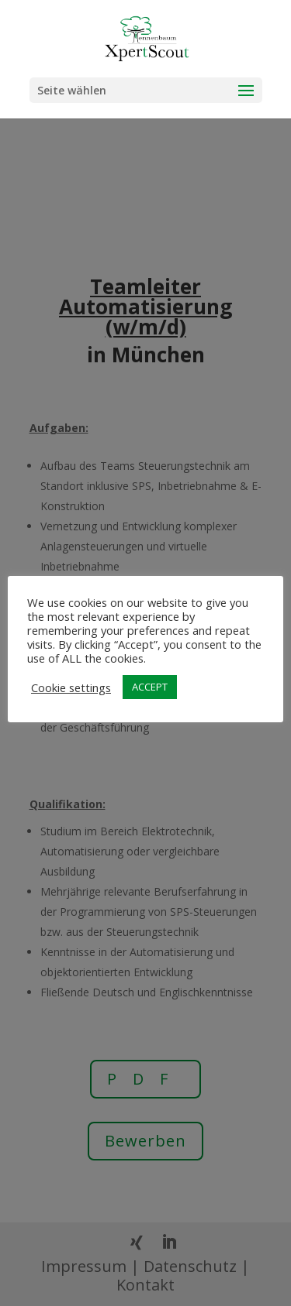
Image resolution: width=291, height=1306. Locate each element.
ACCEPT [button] (150, 687)
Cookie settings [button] (71, 687)
